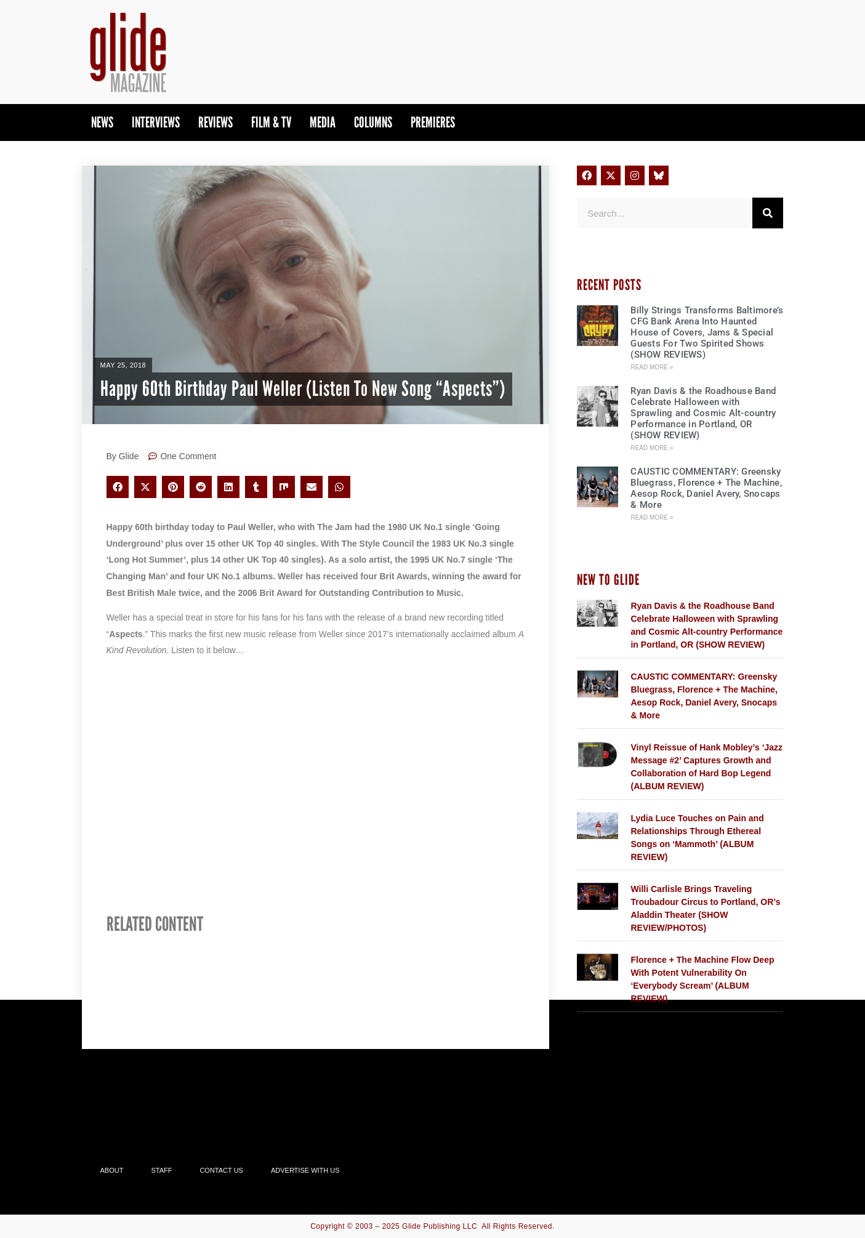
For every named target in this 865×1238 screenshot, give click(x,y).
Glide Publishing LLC (439, 1226)
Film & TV (271, 122)
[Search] (767, 213)
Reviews (215, 122)
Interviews (156, 122)
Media (323, 122)
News (102, 122)
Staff (161, 1170)
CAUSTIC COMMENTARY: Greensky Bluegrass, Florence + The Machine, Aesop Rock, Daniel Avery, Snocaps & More (706, 488)
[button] (118, 487)
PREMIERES (433, 122)
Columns (373, 122)
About (112, 1170)
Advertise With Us (305, 1170)
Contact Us (221, 1170)
